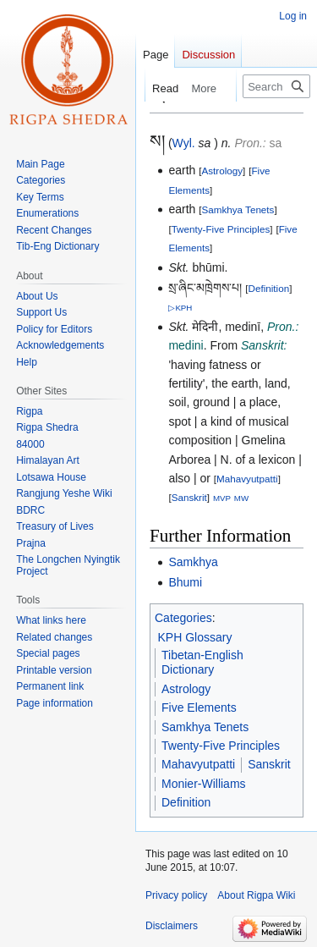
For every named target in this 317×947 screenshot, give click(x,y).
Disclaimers (171, 926)
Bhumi (185, 582)
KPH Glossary (195, 637)
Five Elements (199, 707)
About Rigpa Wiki (256, 895)
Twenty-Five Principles (221, 228)
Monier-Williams (203, 783)
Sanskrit (189, 497)
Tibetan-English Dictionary (202, 662)
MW (241, 498)
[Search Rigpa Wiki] (276, 86)
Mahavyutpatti (247, 478)
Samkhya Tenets (237, 209)
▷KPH (180, 307)
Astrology (222, 170)
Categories (183, 618)
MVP (222, 498)
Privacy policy (176, 895)
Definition (269, 288)
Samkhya (192, 562)
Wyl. (183, 143)
